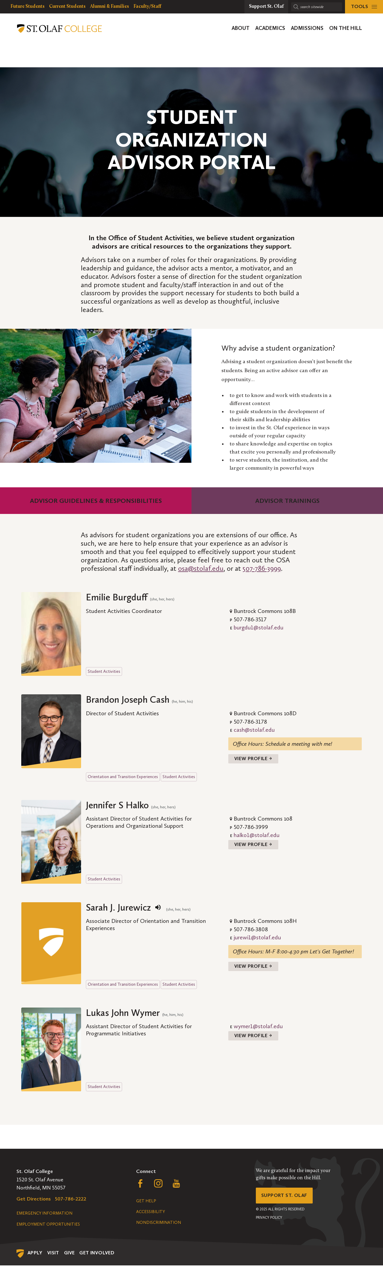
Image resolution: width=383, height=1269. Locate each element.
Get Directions (33, 1202)
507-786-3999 (262, 568)
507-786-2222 (70, 1202)
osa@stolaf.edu (201, 568)
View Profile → (254, 759)
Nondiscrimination (158, 1226)
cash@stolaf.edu (254, 729)
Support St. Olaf (286, 1200)
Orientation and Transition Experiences (123, 778)
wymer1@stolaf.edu (258, 1029)
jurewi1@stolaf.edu (257, 939)
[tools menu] (364, 6)
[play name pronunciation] (158, 909)
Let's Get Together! (332, 953)
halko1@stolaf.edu (256, 837)
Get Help (146, 1204)
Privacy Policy (269, 1223)
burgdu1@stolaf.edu (258, 627)
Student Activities (104, 671)
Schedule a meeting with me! (298, 743)
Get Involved (96, 1256)
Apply (35, 1256)
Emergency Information (44, 1216)
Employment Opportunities (48, 1227)
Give (69, 1256)
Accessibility (150, 1215)
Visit (53, 1256)
